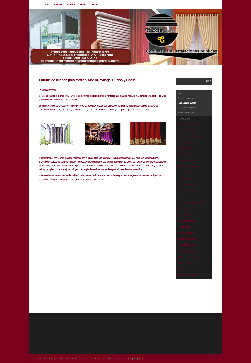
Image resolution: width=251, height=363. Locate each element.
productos (57, 5)
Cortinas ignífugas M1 (187, 107)
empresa (71, 5)
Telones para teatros (187, 103)
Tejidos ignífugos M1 (186, 112)
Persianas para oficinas (187, 98)
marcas (82, 5)
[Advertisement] (192, 291)
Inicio (180, 93)
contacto (94, 5)
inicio (46, 5)
